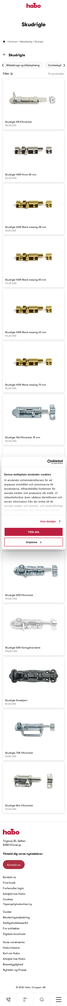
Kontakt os (13, 865)
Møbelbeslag (26, 41)
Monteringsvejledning (16, 917)
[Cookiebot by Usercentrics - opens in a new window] (48, 462)
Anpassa (33, 541)
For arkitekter (11, 928)
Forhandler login (13, 888)
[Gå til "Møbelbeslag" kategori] (7, 55)
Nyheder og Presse (14, 970)
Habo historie (11, 947)
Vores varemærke (14, 942)
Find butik (9, 882)
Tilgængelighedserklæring (17, 904)
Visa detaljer (48, 521)
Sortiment (13, 41)
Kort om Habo (11, 953)
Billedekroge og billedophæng (22, 65)
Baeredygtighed (13, 964)
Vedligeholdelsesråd (15, 923)
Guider (7, 911)
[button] (42, 999)
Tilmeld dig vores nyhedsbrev (23, 854)
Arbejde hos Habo (14, 893)
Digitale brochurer (14, 934)
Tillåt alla (33, 531)
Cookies (8, 899)
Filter (8, 73)
